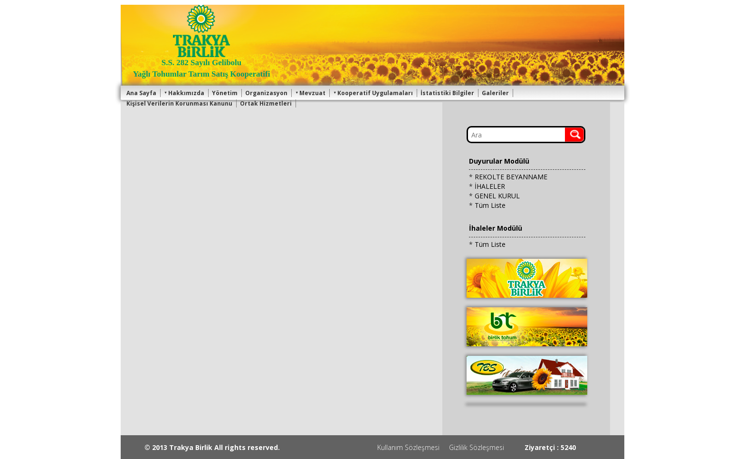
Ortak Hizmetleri (266, 103)
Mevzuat (310, 93)
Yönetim (225, 93)
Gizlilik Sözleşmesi (476, 447)
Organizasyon (266, 93)
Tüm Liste (490, 205)
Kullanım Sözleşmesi (408, 447)
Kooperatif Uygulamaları (373, 93)
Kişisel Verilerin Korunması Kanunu (179, 103)
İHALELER (490, 186)
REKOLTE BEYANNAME (511, 176)
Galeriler (495, 93)
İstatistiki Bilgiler (447, 93)
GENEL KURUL (497, 195)
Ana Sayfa (141, 93)
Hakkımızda (184, 93)
